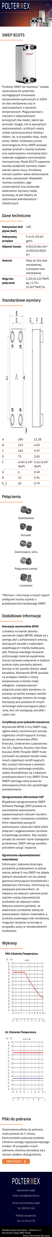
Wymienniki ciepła (26, 1190)
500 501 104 (28, 1208)
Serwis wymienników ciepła (26, 1203)
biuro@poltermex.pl (29, 1195)
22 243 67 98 (28, 1220)
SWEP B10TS (13, 1161)
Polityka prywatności (26, 1215)
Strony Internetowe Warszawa (36, 1235)
